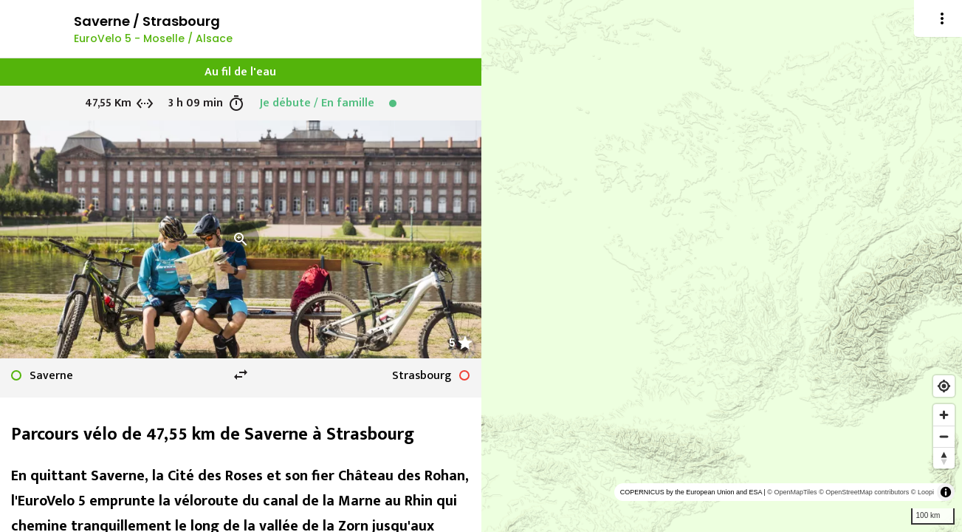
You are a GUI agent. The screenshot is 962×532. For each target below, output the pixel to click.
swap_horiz (241, 374)
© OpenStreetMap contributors (864, 492)
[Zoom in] (944, 415)
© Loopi (922, 492)
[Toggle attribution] (946, 492)
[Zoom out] (944, 436)
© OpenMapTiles (792, 492)
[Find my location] (944, 386)
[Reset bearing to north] (944, 457)
